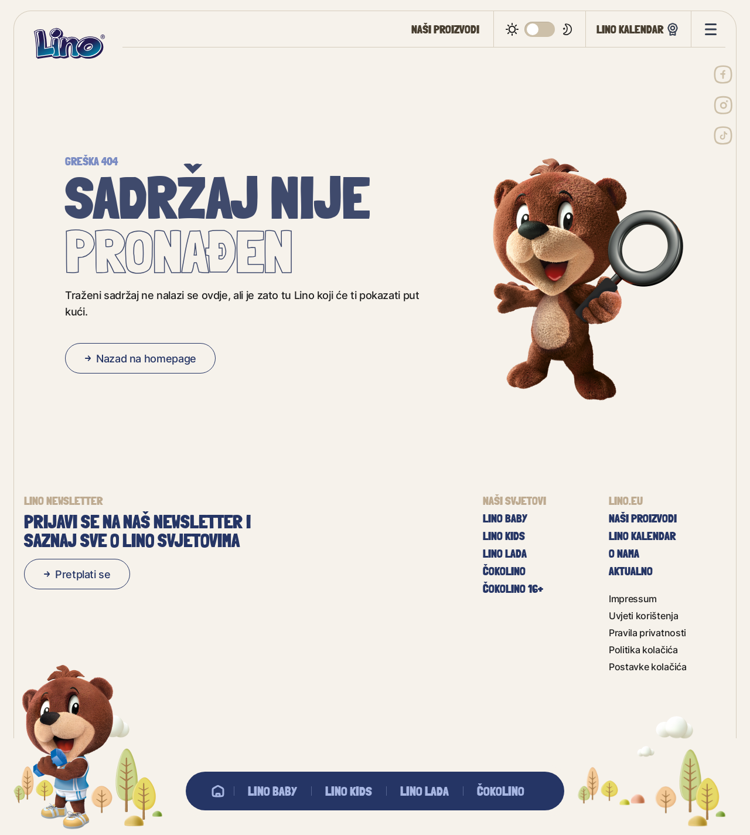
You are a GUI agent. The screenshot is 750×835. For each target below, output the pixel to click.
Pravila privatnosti (647, 632)
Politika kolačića (643, 649)
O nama (624, 553)
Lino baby (272, 791)
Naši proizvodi (445, 29)
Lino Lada (424, 791)
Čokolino (500, 791)
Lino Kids (348, 791)
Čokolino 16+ (513, 589)
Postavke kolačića (648, 666)
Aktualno (631, 571)
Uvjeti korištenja (644, 615)
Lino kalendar (638, 29)
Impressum (633, 598)
